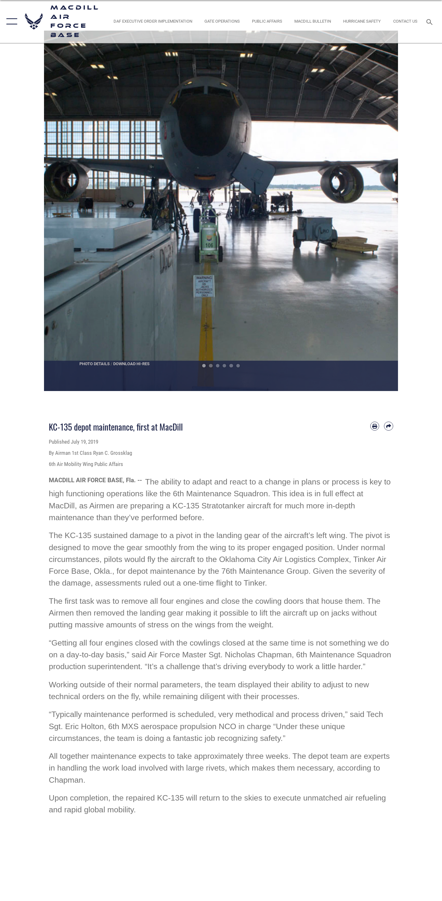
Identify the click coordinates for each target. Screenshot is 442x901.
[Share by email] (388, 426)
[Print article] (374, 426)
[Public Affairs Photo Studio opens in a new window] (267, 21)
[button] (10, 21)
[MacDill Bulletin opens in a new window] (313, 21)
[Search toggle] (430, 21)
